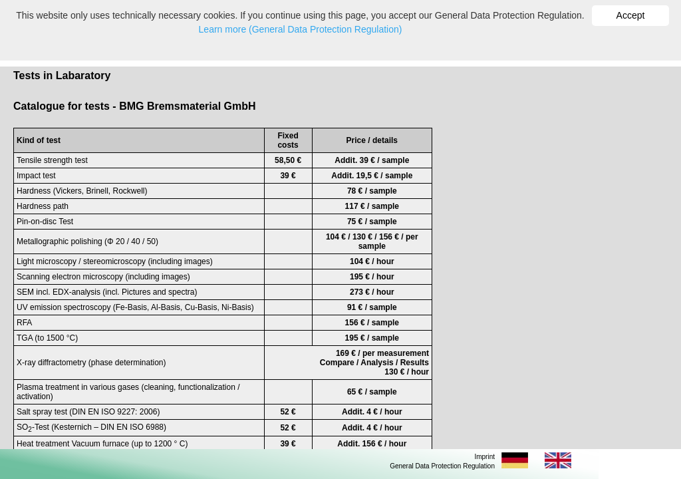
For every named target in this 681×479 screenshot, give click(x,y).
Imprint (484, 456)
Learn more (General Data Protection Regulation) (300, 29)
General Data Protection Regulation (442, 466)
